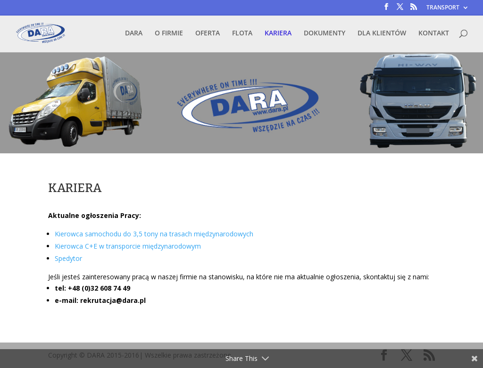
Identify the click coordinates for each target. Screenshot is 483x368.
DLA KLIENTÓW (382, 33)
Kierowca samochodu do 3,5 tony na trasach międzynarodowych (154, 233)
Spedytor (68, 258)
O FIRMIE (169, 33)
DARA (133, 33)
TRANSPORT (442, 8)
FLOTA (242, 33)
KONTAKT (433, 33)
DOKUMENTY (324, 33)
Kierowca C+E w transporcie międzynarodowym (128, 246)
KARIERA (278, 33)
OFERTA (207, 33)
